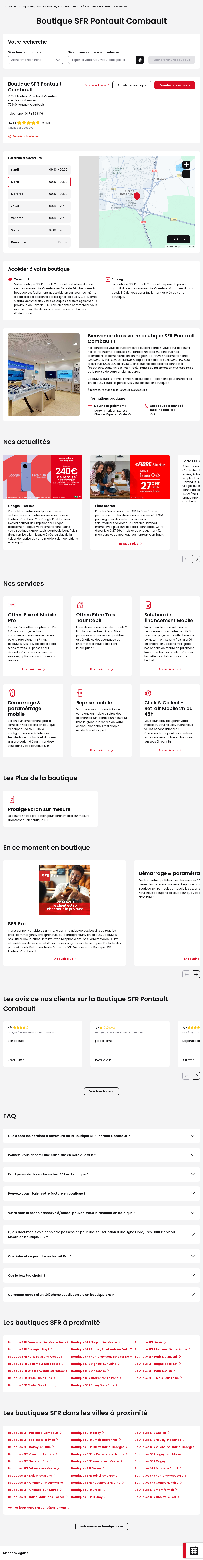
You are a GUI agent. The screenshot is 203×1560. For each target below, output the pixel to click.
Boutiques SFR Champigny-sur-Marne (35, 1483)
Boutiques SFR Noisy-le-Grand (30, 1476)
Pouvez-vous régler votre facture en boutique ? (101, 1193)
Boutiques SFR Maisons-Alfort (156, 1468)
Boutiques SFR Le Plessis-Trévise (31, 1440)
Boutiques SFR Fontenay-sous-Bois (160, 1476)
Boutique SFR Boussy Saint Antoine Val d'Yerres (105, 1349)
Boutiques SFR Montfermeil (154, 1490)
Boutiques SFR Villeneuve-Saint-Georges (164, 1447)
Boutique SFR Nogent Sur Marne (94, 1342)
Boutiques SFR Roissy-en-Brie (29, 1447)
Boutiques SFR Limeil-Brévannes (94, 1440)
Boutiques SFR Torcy (86, 1433)
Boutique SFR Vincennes (88, 1371)
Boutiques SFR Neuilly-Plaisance (158, 1440)
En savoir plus (32, 669)
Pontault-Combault (70, 6)
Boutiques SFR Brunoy (86, 1497)
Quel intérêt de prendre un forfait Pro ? (101, 1256)
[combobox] (102, 60)
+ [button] (186, 165)
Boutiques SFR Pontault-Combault (33, 1433)
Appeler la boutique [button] (131, 85)
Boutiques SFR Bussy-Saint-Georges (97, 1447)
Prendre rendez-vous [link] (174, 85)
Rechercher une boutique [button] (171, 60)
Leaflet (169, 246)
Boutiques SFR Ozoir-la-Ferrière (31, 1454)
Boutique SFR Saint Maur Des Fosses (34, 1364)
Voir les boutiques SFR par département (38, 1508)
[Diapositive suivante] (196, 559)
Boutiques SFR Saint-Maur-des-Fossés (36, 1497)
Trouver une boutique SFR (18, 6)
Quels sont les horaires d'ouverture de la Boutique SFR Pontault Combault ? (101, 1135)
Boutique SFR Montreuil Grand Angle (161, 1349)
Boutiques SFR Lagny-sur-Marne (158, 1454)
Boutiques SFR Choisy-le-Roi (155, 1497)
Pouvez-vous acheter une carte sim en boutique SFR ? (101, 1155)
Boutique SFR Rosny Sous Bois (92, 1385)
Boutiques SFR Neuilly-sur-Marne (95, 1461)
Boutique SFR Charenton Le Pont (94, 1378)
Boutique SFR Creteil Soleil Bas (30, 1378)
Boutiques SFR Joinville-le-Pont (94, 1476)
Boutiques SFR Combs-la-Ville (156, 1483)
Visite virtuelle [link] (95, 85)
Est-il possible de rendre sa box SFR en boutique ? (101, 1174)
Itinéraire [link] (178, 239)
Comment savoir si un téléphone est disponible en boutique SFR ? (101, 1294)
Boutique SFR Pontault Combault (106, 6)
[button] (140, 60)
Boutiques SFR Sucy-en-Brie (28, 1461)
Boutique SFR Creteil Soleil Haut (31, 1385)
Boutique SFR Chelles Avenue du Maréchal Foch (42, 1371)
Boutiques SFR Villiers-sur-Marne (32, 1468)
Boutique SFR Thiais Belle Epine (157, 1378)
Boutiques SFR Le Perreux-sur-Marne (97, 1454)
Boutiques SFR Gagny (150, 1461)
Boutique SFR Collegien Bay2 (28, 1349)
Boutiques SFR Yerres (86, 1468)
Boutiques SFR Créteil (86, 1490)
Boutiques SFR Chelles (151, 1433)
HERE (191, 246)
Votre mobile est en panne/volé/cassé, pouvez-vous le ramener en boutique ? (101, 1212)
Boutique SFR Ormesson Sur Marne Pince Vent (41, 1342)
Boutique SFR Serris (149, 1342)
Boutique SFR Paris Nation (153, 1371)
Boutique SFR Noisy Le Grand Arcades (35, 1357)
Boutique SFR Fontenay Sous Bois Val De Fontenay (107, 1357)
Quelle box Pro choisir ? (101, 1275)
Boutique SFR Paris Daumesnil (156, 1357)
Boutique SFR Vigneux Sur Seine (93, 1364)
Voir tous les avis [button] (101, 1091)
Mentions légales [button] (15, 1553)
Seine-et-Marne (46, 6)
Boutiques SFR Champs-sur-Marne (33, 1490)
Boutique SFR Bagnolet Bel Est (156, 1364)
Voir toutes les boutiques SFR (101, 1526)
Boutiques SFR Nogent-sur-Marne (95, 1483)
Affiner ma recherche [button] (35, 60)
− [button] (186, 174)
